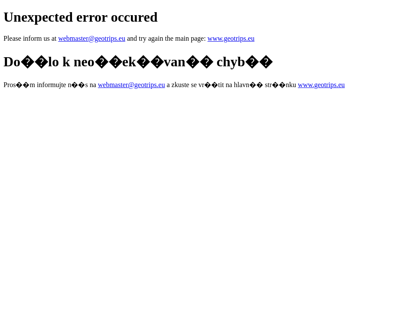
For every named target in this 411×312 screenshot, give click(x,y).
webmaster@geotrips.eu (91, 38)
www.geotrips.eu (231, 38)
